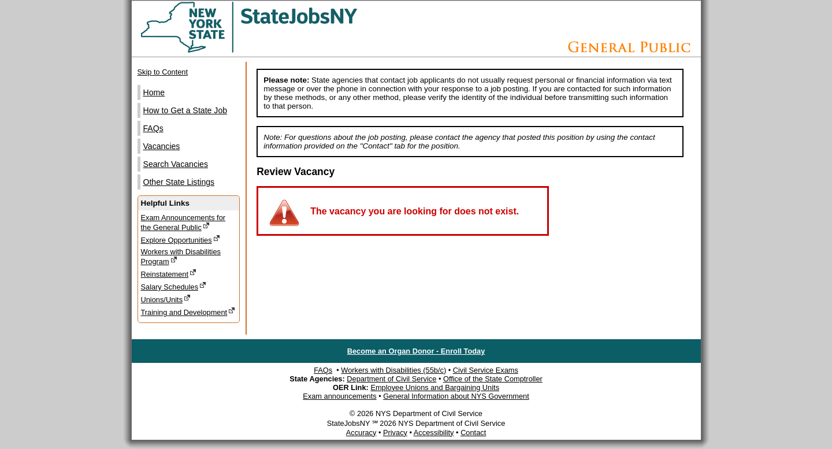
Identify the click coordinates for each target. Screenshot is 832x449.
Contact (473, 432)
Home (154, 92)
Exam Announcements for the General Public (183, 222)
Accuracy (361, 432)
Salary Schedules (174, 286)
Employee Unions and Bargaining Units (434, 387)
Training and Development (188, 312)
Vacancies (161, 146)
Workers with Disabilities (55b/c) (393, 370)
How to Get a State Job (185, 110)
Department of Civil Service (391, 378)
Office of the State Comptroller (493, 378)
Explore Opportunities (180, 239)
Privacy (395, 432)
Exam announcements (339, 396)
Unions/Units (166, 299)
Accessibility (434, 432)
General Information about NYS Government (456, 396)
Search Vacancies (175, 164)
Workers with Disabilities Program (181, 256)
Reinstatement (169, 274)
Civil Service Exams (485, 370)
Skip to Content (163, 72)
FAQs (153, 128)
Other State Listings (179, 182)
